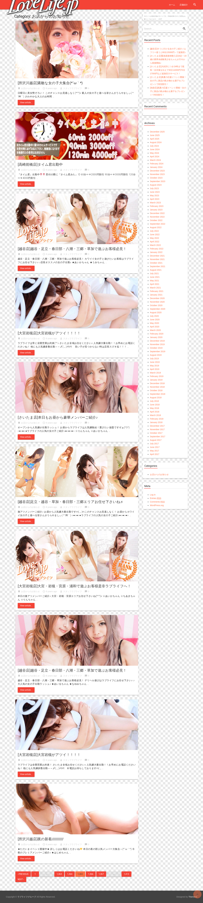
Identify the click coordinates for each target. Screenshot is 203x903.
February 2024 (156, 163)
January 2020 (156, 337)
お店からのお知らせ (30, 88)
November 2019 (157, 344)
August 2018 (156, 397)
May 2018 (154, 408)
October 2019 (156, 348)
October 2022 (156, 220)
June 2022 (155, 234)
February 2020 (156, 334)
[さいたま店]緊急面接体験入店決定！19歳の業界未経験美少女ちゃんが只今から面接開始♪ (168, 59)
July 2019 (154, 358)
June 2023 (155, 192)
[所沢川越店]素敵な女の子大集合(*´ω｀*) (50, 83)
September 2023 (157, 181)
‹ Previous (23, 874)
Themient (193, 897)
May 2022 (154, 238)
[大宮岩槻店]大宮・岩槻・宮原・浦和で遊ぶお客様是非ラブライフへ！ (74, 586)
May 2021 (154, 280)
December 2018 (157, 383)
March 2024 (155, 160)
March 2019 (155, 373)
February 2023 (156, 206)
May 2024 (154, 153)
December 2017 (157, 426)
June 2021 (155, 277)
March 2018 (155, 415)
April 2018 (154, 412)
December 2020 (157, 298)
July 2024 (154, 146)
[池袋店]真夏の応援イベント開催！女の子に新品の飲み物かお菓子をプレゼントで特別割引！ (168, 91)
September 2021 (157, 266)
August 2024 (156, 142)
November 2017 (157, 429)
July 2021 (154, 273)
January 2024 (156, 167)
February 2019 (156, 376)
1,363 (59, 874)
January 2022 (156, 252)
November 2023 (157, 174)
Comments (157, 502)
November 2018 (157, 387)
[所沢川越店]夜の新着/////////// (41, 839)
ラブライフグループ (26, 897)
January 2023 (156, 210)
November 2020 (157, 302)
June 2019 (155, 362)
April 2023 (154, 199)
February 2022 (156, 248)
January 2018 (156, 422)
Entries (155, 498)
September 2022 (157, 224)
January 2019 (156, 380)
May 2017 (154, 451)
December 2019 (157, 341)
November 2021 (157, 259)
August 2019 (156, 355)
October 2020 (156, 305)
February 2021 (156, 291)
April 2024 (154, 156)
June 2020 (155, 319)
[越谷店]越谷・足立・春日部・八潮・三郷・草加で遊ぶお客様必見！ (72, 249)
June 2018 (155, 404)
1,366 (90, 874)
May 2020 (154, 323)
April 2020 (154, 326)
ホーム (172, 5)
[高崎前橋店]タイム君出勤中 (40, 164)
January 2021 (156, 295)
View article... (26, 102)
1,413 (126, 874)
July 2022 (154, 231)
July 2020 (154, 316)
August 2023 (156, 185)
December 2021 (157, 256)
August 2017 (156, 440)
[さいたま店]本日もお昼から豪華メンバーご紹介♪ (58, 417)
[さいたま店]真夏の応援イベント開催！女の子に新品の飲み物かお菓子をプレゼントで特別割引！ (168, 80)
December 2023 (157, 171)
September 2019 (157, 351)
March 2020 (155, 330)
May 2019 (154, 365)
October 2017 (156, 433)
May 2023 (154, 195)
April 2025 (154, 139)
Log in (153, 495)
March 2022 (155, 245)
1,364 (69, 874)
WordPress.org (157, 505)
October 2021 (156, 263)
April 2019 (154, 369)
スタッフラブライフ (72, 88)
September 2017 (157, 436)
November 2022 (157, 217)
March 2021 (155, 287)
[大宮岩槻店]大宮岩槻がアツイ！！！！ (49, 333)
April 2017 (154, 454)
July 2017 (154, 443)
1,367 (101, 874)
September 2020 (157, 309)
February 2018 (156, 419)
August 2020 (156, 312)
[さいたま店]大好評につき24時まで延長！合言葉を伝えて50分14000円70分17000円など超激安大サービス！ (167, 70)
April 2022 (154, 241)
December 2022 (157, 213)
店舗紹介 (184, 5)
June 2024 (155, 149)
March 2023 (155, 202)
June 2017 (155, 447)
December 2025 (157, 132)
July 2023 (154, 188)
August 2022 (156, 227)
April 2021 (154, 284)
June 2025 (155, 135)
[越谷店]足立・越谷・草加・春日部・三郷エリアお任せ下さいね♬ (70, 502)
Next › (21, 879)
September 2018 (157, 394)
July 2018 (154, 401)
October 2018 (156, 390)
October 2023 (156, 178)
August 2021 (156, 270)
